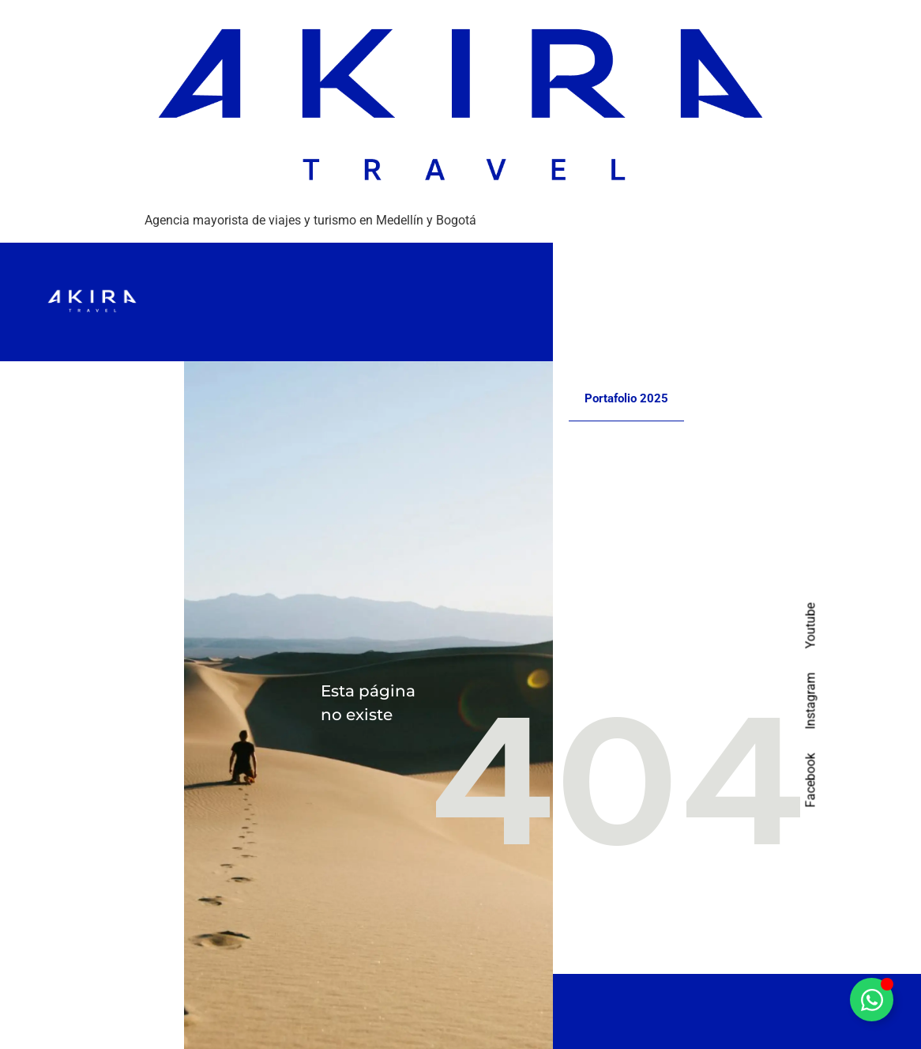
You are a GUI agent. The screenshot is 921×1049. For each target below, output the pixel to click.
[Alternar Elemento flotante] (871, 999)
